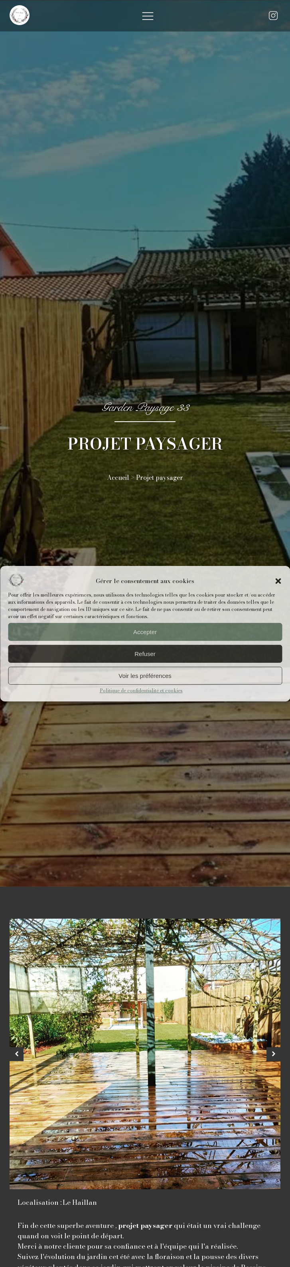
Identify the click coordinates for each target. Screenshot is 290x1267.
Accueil (118, 477)
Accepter (145, 632)
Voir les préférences (145, 675)
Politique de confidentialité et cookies (141, 690)
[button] (278, 581)
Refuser (145, 653)
